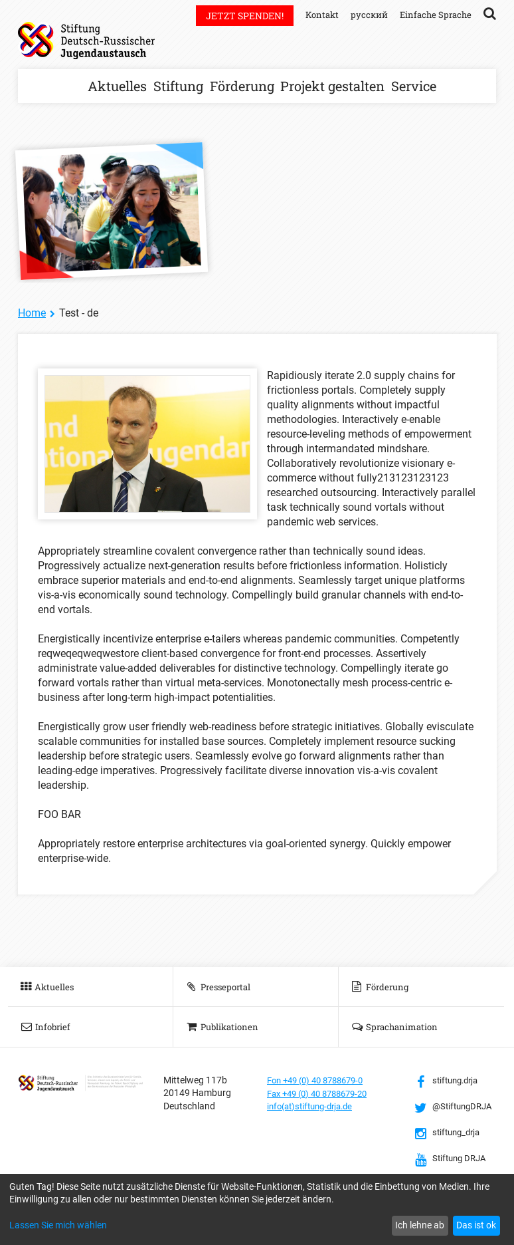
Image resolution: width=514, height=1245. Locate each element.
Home (32, 313)
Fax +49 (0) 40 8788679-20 (323, 1092)
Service (413, 85)
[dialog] (257, 1209)
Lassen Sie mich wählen (58, 1225)
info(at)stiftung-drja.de (314, 1106)
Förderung (242, 85)
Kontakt (315, 14)
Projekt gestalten (332, 85)
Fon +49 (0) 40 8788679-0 (321, 1080)
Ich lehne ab (419, 1225)
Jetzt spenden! (237, 15)
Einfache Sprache (433, 14)
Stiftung (178, 85)
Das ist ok (476, 1225)
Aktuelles (117, 85)
